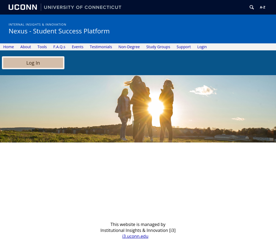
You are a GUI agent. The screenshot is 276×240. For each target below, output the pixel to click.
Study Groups (158, 46)
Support (184, 46)
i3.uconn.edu (135, 236)
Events (77, 46)
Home (8, 46)
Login (202, 46)
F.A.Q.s (59, 46)
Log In (33, 63)
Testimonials (101, 46)
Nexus (59, 30)
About (25, 46)
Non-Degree (129, 46)
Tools (42, 46)
